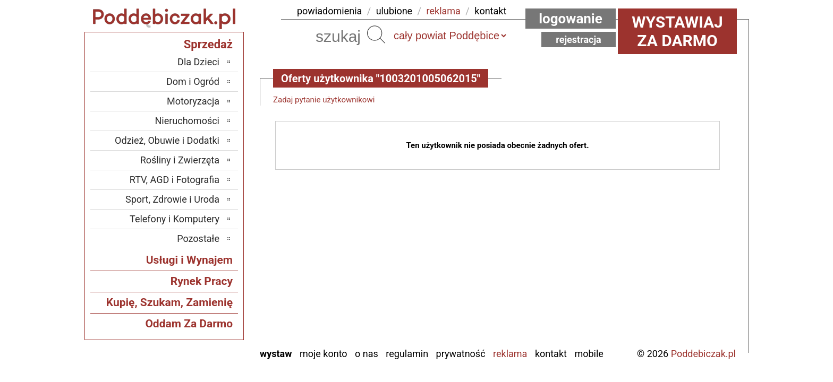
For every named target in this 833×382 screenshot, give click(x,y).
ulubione (394, 10)
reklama (444, 10)
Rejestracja (578, 39)
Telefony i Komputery (174, 218)
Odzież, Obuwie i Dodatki (167, 140)
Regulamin (407, 353)
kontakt (490, 10)
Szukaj (376, 34)
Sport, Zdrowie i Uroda (172, 199)
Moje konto (323, 353)
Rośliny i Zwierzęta (179, 160)
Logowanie (570, 19)
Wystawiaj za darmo (677, 31)
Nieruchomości (187, 120)
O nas (366, 353)
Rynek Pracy (202, 281)
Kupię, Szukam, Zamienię (169, 302)
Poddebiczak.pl (703, 353)
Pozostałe (198, 238)
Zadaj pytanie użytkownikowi (324, 100)
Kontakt (551, 353)
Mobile (588, 353)
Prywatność (461, 353)
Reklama (510, 353)
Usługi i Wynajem (189, 260)
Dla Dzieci (198, 61)
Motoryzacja (193, 101)
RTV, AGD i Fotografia (174, 179)
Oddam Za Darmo (189, 323)
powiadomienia (329, 10)
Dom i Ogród (192, 81)
